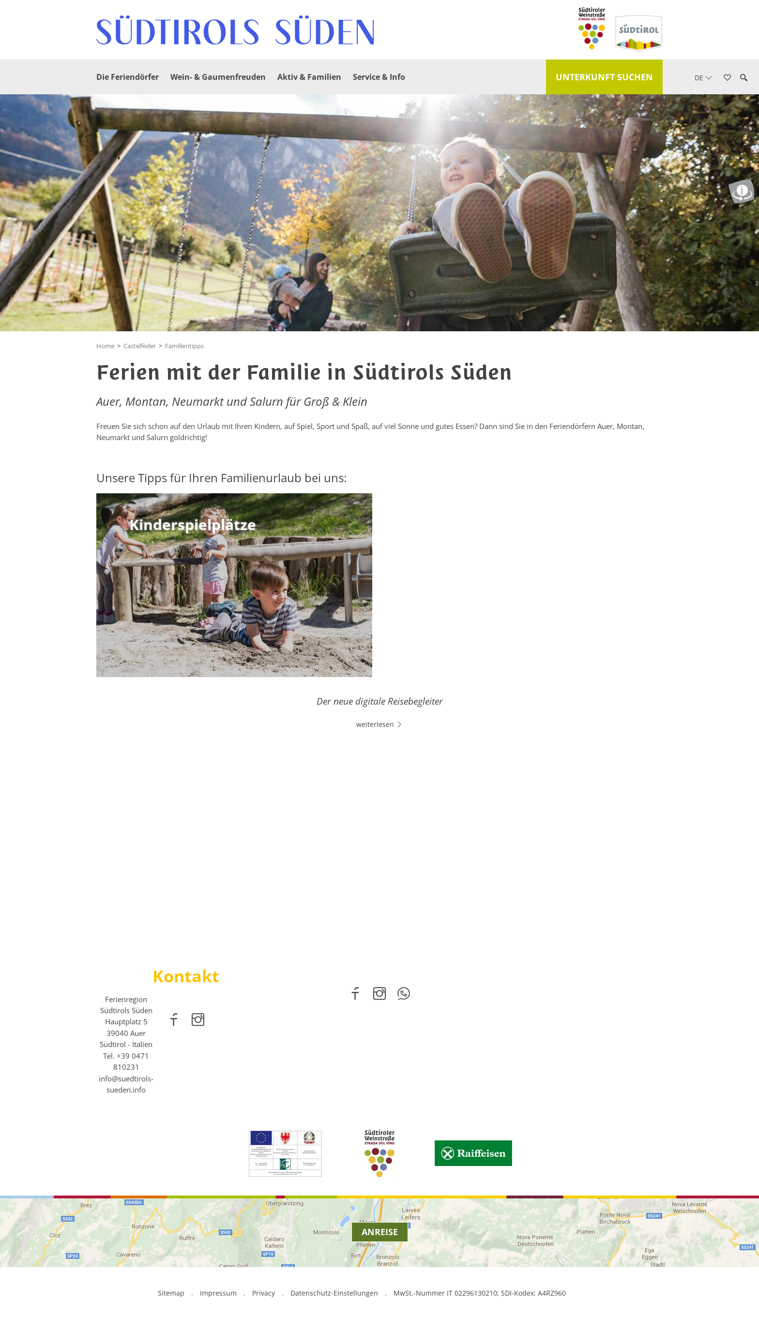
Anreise (380, 1234)
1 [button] (373, 911)
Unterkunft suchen (604, 77)
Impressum (218, 1294)
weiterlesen (379, 842)
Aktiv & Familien (309, 77)
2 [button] (385, 911)
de (703, 77)
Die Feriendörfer (127, 77)
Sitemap (171, 1294)
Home (105, 345)
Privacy (263, 1294)
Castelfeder (139, 345)
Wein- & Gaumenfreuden (218, 77)
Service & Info (379, 77)
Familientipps (184, 345)
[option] (379, 815)
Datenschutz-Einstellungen (335, 1294)
